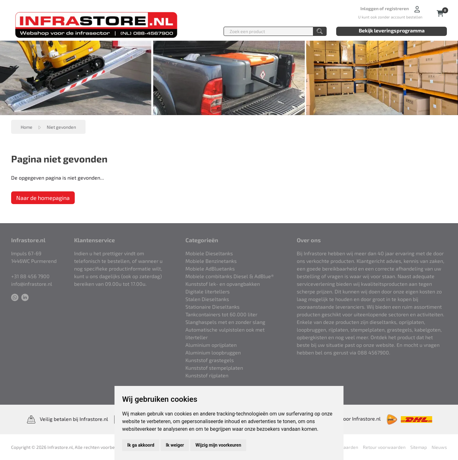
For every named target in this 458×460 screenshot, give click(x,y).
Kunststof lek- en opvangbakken (222, 284)
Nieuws (439, 447)
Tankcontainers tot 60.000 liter (221, 314)
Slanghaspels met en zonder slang (225, 322)
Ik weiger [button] (175, 445)
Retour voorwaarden (384, 447)
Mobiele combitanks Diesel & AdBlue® (229, 276)
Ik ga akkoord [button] (140, 445)
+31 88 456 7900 (30, 276)
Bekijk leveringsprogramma (392, 30)
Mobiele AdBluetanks (210, 268)
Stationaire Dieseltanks (212, 307)
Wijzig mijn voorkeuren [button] (218, 445)
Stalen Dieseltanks (207, 299)
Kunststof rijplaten (206, 375)
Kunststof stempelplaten (214, 368)
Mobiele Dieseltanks (209, 253)
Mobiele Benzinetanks (211, 261)
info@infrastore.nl (31, 284)
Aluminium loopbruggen (213, 352)
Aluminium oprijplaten (211, 345)
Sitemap (418, 447)
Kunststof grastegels (209, 360)
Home (26, 127)
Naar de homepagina (43, 197)
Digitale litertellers (207, 291)
